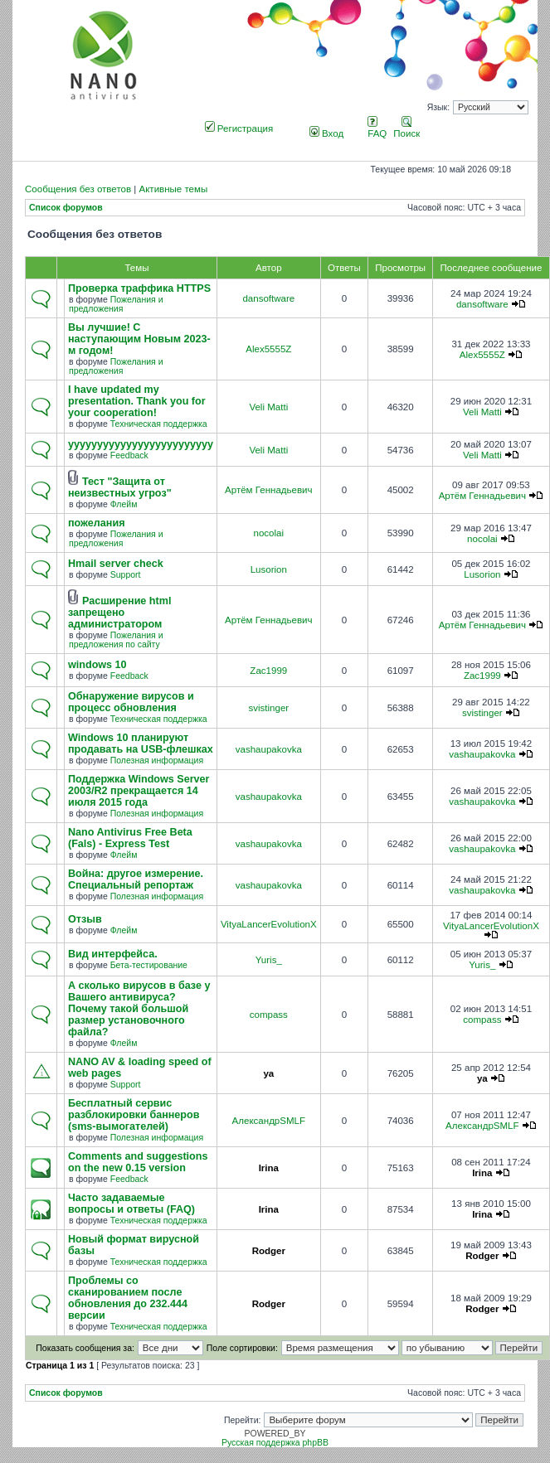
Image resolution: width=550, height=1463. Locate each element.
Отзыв (85, 919)
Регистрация (239, 128)
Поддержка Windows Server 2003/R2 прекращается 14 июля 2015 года (139, 790)
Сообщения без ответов (78, 189)
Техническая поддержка (158, 424)
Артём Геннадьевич (268, 490)
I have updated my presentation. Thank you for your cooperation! (137, 401)
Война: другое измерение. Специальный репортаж (135, 879)
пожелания (96, 523)
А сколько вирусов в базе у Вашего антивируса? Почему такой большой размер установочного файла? (139, 1009)
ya (268, 1073)
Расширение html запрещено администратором (119, 612)
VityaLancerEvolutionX (269, 924)
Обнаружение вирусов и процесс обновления (131, 702)
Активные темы (173, 189)
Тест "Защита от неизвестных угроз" (120, 487)
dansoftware (268, 298)
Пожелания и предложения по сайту (116, 640)
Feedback (129, 455)
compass (269, 1015)
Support (125, 574)
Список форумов (66, 207)
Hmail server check (115, 563)
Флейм (124, 504)
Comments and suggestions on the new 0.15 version (137, 1162)
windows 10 (97, 665)
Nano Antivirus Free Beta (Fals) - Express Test (130, 838)
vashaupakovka (269, 749)
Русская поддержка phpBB (275, 1442)
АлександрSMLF (268, 1121)
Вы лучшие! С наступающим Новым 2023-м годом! (139, 339)
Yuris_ (269, 960)
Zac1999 (268, 671)
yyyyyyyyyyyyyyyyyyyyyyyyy (140, 444)
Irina (269, 1168)
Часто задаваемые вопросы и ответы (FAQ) (131, 1203)
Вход (326, 133)
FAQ (377, 128)
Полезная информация (156, 760)
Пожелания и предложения (116, 304)
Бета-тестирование (148, 965)
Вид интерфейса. (113, 954)
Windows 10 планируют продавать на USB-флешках (140, 743)
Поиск (406, 128)
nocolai (269, 533)
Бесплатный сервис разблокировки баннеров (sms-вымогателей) (133, 1114)
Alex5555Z (268, 349)
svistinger (268, 708)
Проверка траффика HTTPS (139, 288)
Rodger (268, 1251)
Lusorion (269, 569)
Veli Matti (268, 407)
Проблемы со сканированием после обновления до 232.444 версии (127, 1298)
